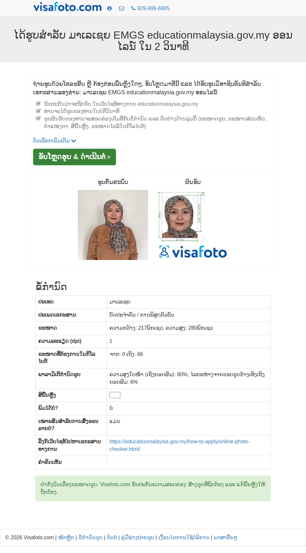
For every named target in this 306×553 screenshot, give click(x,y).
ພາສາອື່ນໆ (225, 537)
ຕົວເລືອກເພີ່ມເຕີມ (54, 140)
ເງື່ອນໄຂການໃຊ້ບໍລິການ (184, 537)
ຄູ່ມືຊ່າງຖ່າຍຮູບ (137, 537)
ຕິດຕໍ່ (112, 537)
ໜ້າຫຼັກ (66, 537)
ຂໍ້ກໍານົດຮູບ (90, 537)
